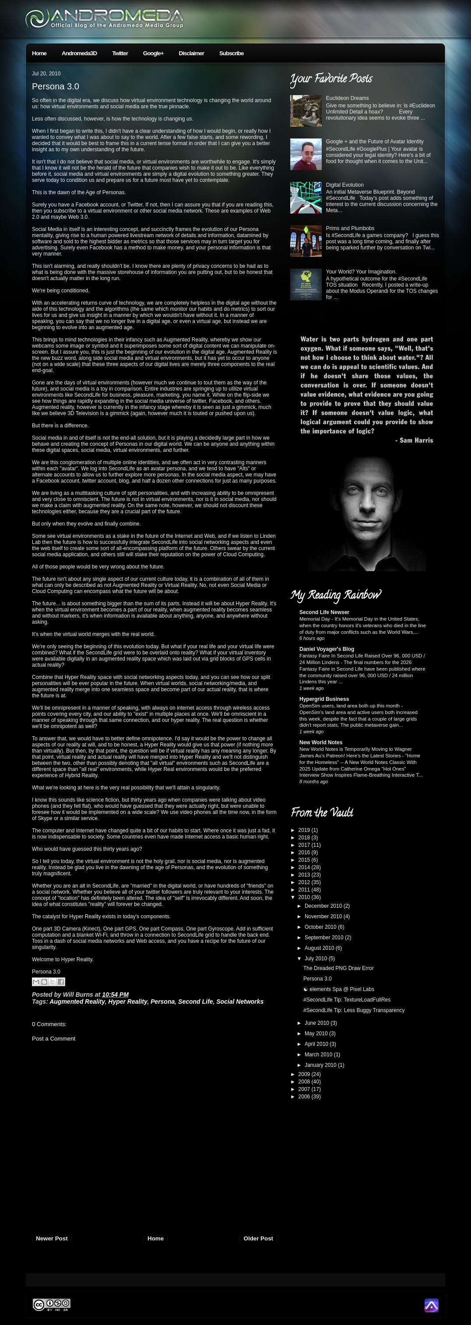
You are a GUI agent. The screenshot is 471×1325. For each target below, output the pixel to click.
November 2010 (324, 916)
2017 (305, 845)
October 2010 (321, 927)
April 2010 (317, 1044)
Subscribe (231, 53)
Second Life (195, 1001)
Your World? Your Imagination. (361, 272)
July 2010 (317, 959)
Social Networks (240, 1001)
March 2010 (319, 1054)
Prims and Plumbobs (350, 228)
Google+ (153, 53)
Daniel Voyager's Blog (326, 649)
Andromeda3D (79, 53)
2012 (305, 882)
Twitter (120, 53)
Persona (163, 1001)
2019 (305, 830)
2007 (305, 1089)
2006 (305, 1097)
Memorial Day (315, 619)
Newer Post (52, 1238)
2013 (305, 875)
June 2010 (317, 1023)
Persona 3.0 (55, 86)
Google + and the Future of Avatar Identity (375, 142)
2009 (305, 1074)
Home (39, 53)
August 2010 (320, 948)
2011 (305, 890)
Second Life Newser (324, 612)
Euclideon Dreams (347, 98)
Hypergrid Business (324, 699)
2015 (305, 860)
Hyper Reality (127, 1001)
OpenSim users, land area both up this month (350, 705)
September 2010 (325, 937)
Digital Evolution (345, 185)
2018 (305, 838)
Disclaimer (191, 53)
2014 (305, 867)
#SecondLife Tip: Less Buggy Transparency (353, 1010)
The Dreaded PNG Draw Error (338, 968)
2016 (305, 852)
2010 (305, 897)
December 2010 (324, 906)
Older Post (258, 1238)
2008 (305, 1082)
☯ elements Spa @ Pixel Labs (338, 989)
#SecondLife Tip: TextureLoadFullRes (346, 1000)
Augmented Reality (77, 1001)
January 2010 (321, 1065)
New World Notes (320, 742)
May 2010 (317, 1033)
